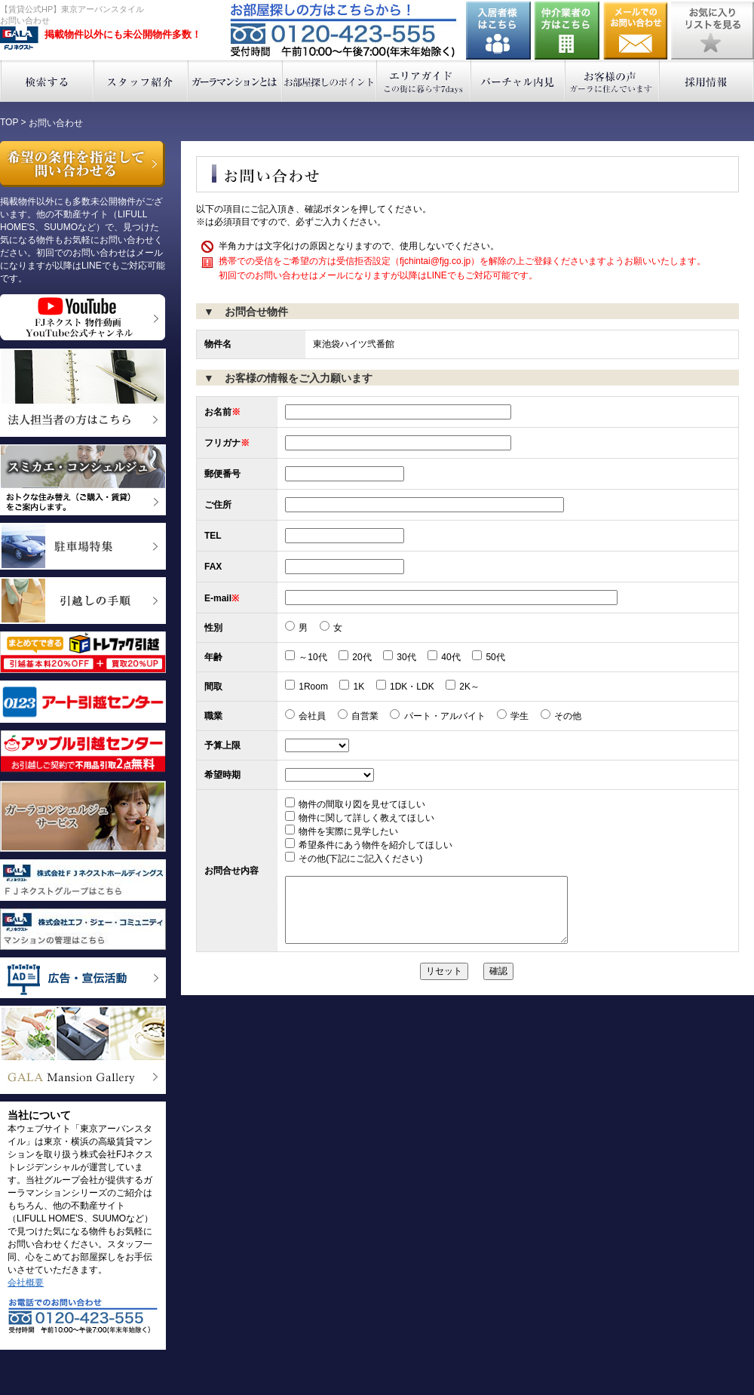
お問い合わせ (635, 31)
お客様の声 (613, 81)
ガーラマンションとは (235, 81)
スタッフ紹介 (141, 81)
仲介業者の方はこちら (567, 31)
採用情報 (707, 81)
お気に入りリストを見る (712, 31)
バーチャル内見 (518, 81)
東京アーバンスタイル (19, 38)
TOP (9, 122)
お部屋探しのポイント (330, 81)
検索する (47, 81)
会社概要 (26, 1282)
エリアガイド (424, 81)
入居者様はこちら (498, 31)
